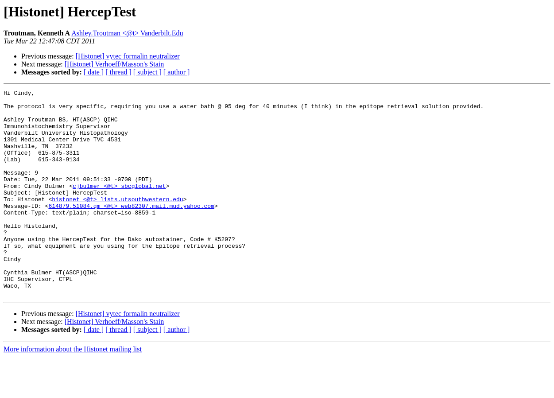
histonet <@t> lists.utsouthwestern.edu (117, 222)
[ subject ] (147, 72)
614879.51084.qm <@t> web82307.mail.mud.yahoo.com (131, 230)
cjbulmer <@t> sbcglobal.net (119, 206)
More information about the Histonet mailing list (73, 390)
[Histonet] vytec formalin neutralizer (128, 56)
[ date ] (94, 72)
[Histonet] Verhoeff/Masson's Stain (114, 64)
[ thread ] (118, 72)
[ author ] (176, 72)
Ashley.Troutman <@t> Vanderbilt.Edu (127, 33)
